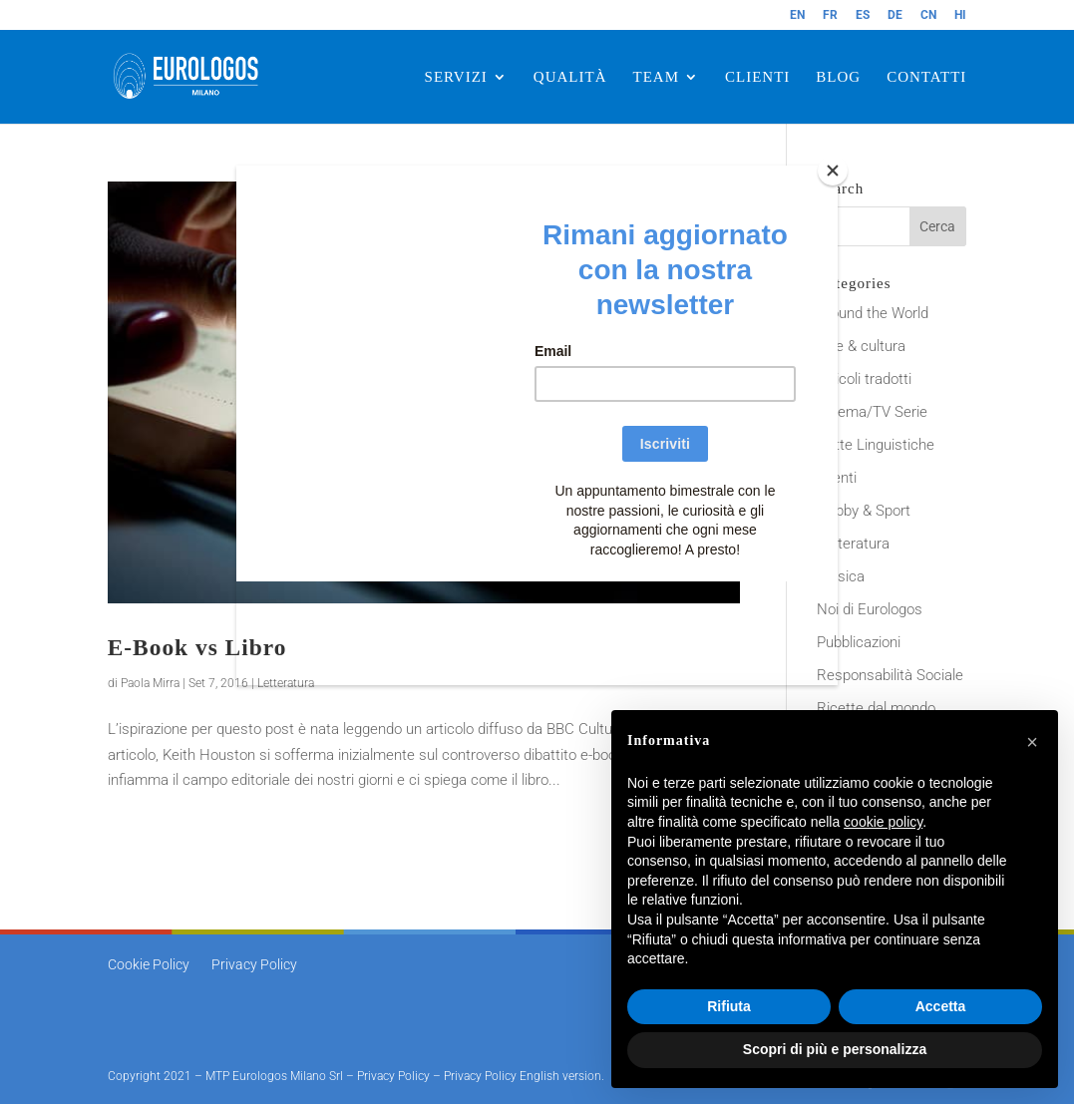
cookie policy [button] (883, 822)
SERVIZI (456, 77)
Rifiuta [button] (729, 1006)
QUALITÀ (570, 77)
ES (863, 15)
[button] (1032, 742)
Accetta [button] (940, 1006)
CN (928, 15)
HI (960, 15)
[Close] (833, 170)
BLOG (838, 77)
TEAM (656, 77)
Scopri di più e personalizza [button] (834, 1049)
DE (895, 15)
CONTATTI (926, 77)
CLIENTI (757, 77)
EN (797, 15)
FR (830, 15)
